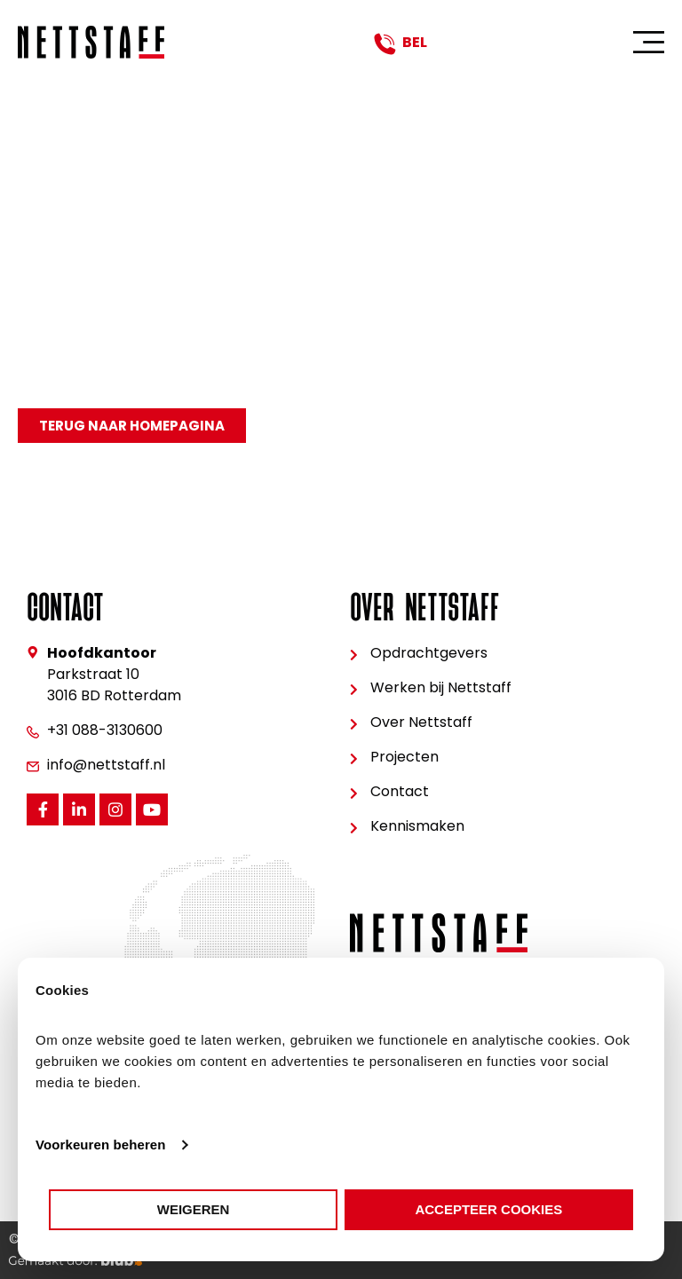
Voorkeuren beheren (101, 1144)
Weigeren (193, 1209)
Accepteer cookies (488, 1209)
